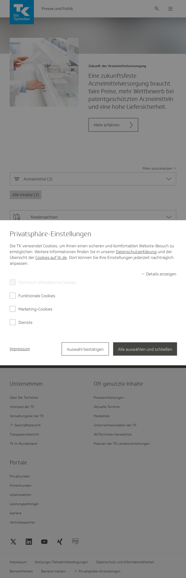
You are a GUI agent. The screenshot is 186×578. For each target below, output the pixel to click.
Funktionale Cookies (36, 295)
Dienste (25, 322)
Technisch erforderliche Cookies (47, 282)
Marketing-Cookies (35, 309)
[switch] (158, 274)
